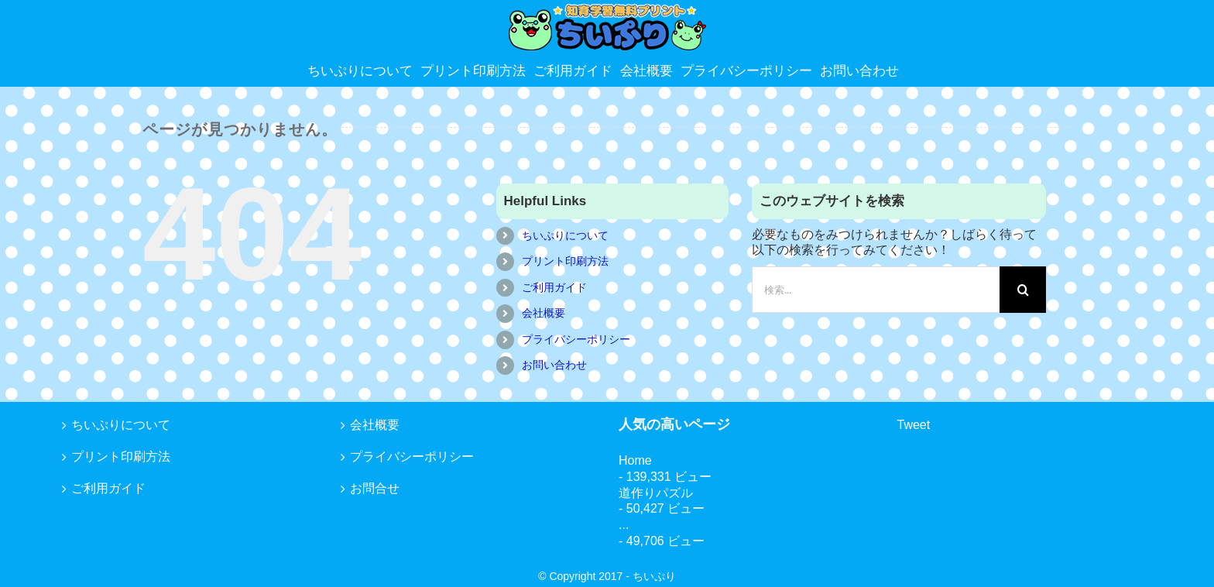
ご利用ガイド (554, 287)
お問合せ (375, 488)
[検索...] (876, 289)
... (624, 524)
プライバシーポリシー (576, 339)
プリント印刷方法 (565, 261)
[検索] (1023, 289)
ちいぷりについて (565, 235)
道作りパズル (656, 492)
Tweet (914, 424)
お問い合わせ (554, 365)
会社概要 (543, 313)
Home (635, 460)
